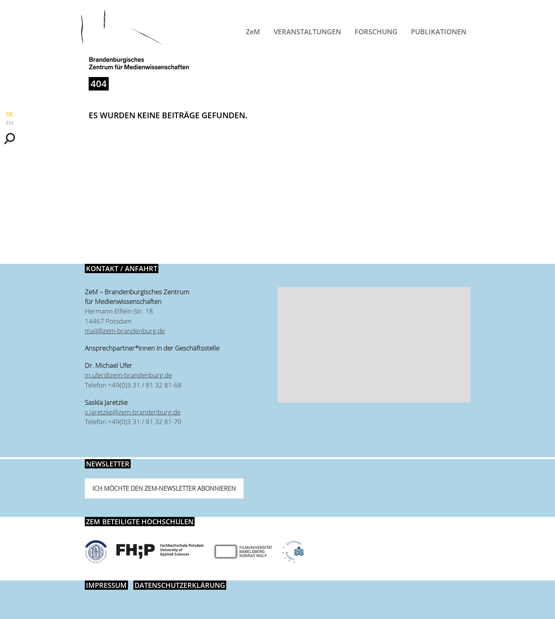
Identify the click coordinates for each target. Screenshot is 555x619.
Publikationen (438, 31)
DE (9, 114)
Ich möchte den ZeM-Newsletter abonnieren (164, 488)
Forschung (376, 31)
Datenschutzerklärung (180, 585)
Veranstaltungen (307, 31)
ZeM (253, 31)
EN (9, 122)
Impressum (106, 585)
